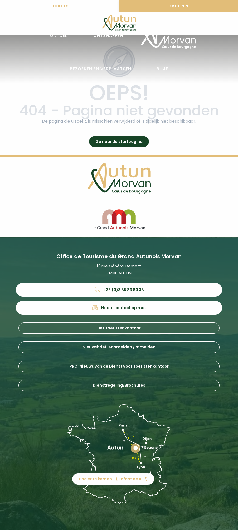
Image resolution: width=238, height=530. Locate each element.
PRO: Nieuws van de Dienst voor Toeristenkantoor (119, 366)
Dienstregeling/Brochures (119, 385)
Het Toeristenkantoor (119, 328)
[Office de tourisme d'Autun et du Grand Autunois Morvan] (119, 24)
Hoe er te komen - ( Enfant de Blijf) (113, 478)
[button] (59, 35)
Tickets (59, 5)
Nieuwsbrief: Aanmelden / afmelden (119, 347)
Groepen (178, 5)
